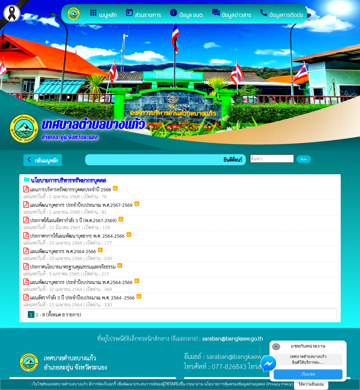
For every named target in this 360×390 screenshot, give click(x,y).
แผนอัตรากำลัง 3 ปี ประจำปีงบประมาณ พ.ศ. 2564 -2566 (83, 297)
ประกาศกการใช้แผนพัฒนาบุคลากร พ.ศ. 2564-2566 (78, 236)
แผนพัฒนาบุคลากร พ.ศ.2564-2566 (63, 251)
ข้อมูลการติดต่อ (281, 13)
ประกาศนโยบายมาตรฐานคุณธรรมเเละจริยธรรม (73, 267)
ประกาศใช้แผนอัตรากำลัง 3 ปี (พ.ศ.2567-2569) (74, 220)
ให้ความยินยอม (311, 384)
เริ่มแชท (308, 374)
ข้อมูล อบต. (186, 13)
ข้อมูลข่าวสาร (231, 13)
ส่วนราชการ (143, 13)
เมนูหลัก (103, 13)
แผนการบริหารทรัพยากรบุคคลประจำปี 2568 (71, 189)
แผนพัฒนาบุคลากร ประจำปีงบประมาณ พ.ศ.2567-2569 (82, 205)
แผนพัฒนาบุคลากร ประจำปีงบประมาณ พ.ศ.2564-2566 (82, 282)
